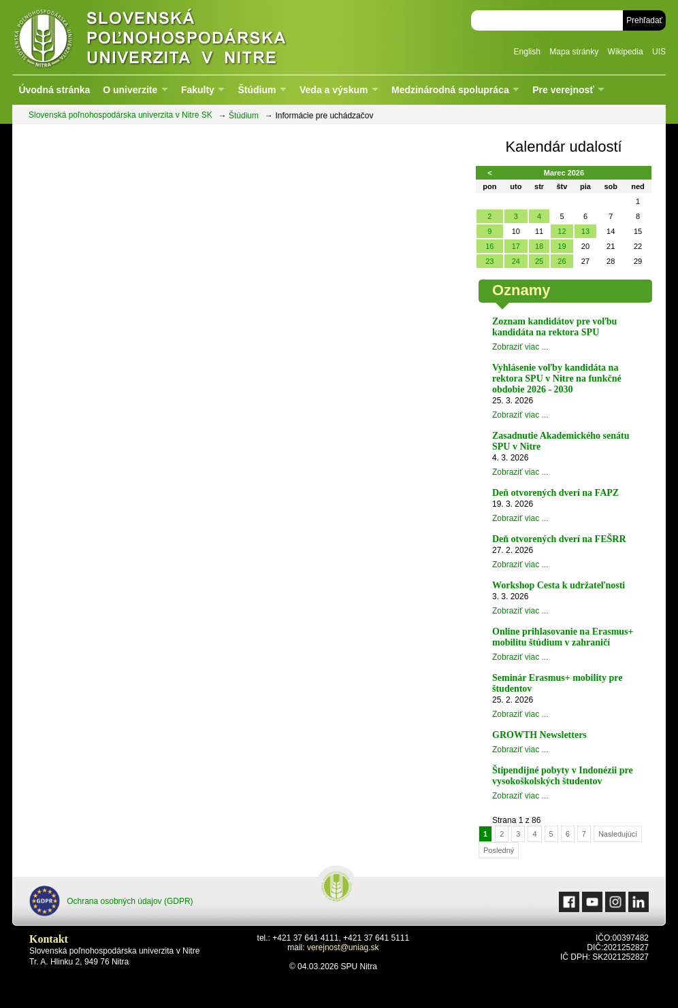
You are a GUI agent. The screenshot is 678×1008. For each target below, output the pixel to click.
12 (562, 231)
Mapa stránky (573, 51)
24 (516, 261)
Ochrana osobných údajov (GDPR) (111, 901)
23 (489, 261)
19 (562, 246)
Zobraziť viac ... (520, 347)
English (527, 51)
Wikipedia (625, 51)
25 (539, 261)
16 (489, 246)
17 (516, 246)
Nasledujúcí (617, 834)
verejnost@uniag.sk (343, 947)
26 (562, 261)
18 (539, 246)
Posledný (498, 850)
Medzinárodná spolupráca (450, 89)
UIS (659, 51)
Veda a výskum (334, 89)
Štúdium (257, 89)
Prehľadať (644, 20)
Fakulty (197, 89)
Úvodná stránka (54, 89)
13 (585, 231)
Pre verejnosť (563, 89)
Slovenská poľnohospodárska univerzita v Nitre (179, 37)
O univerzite (130, 89)
